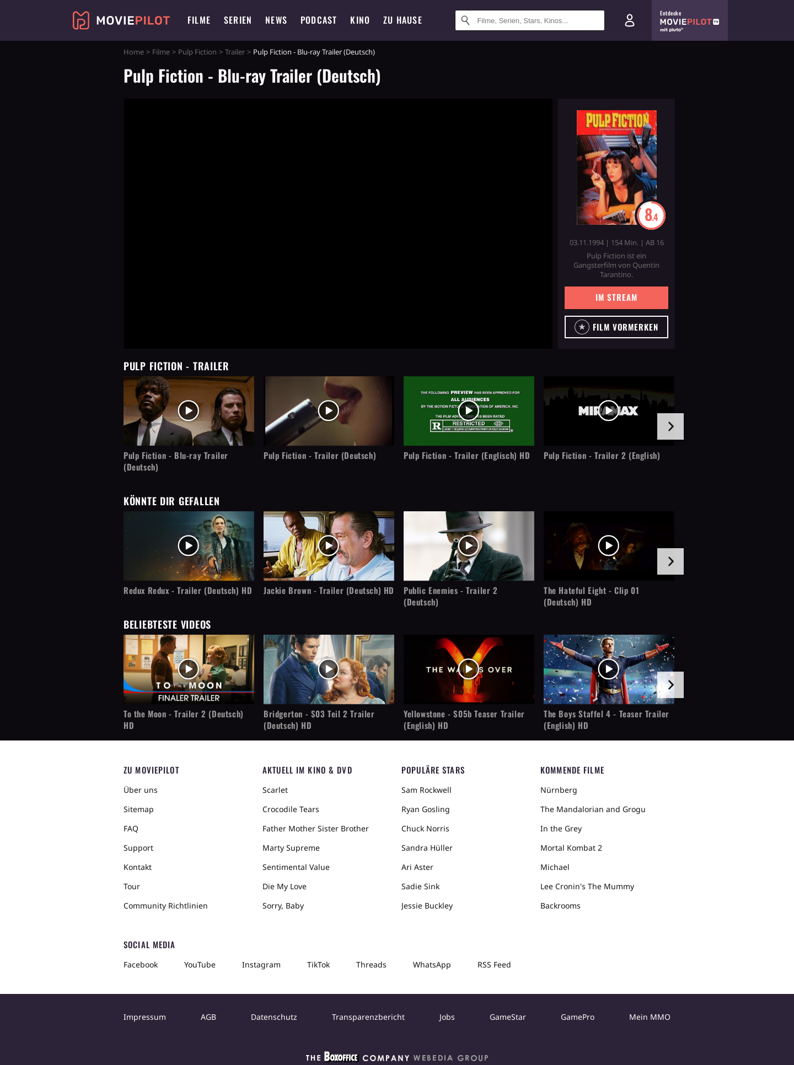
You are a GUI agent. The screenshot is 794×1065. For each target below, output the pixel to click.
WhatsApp (432, 964)
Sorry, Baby (283, 905)
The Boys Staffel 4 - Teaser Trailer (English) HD (606, 719)
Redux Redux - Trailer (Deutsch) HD (188, 590)
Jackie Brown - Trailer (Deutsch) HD (329, 590)
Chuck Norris (425, 828)
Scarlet (275, 790)
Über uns (141, 790)
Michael (555, 867)
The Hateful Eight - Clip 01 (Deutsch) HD (591, 596)
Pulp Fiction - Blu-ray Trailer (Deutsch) (176, 461)
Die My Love (284, 886)
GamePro (577, 1017)
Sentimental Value (296, 867)
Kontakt (138, 867)
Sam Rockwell (426, 790)
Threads (371, 964)
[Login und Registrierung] (629, 20)
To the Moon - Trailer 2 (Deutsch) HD (184, 719)
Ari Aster (417, 867)
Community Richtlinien (166, 905)
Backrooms (560, 905)
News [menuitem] (276, 19)
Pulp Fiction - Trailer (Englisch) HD (467, 455)
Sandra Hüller (427, 847)
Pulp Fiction (197, 52)
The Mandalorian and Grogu (593, 809)
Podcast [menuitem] (319, 19)
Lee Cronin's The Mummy (587, 886)
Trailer (235, 52)
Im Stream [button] (616, 297)
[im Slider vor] (670, 426)
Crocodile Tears (290, 809)
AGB (208, 1017)
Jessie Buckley (427, 905)
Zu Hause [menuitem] (402, 19)
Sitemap (139, 809)
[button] (616, 327)
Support (138, 847)
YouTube (200, 964)
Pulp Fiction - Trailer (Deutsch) (320, 455)
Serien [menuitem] (238, 19)
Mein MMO (649, 1017)
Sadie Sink (420, 886)
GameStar (508, 1017)
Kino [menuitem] (360, 19)
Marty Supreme (291, 847)
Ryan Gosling (425, 809)
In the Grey (561, 828)
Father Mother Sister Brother (315, 828)
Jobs (447, 1017)
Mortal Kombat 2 (571, 847)
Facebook (141, 964)
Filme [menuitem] (199, 19)
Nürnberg (558, 790)
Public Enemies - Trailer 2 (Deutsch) (451, 596)
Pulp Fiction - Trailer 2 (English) (602, 455)
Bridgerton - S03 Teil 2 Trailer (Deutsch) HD (319, 719)
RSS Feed (494, 964)
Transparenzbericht (368, 1017)
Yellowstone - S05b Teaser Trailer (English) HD (464, 719)
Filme (161, 52)
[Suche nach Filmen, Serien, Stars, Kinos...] (530, 20)
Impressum (145, 1017)
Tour (132, 886)
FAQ (131, 828)
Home (134, 52)
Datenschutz (274, 1017)
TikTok (318, 964)
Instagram (261, 964)
